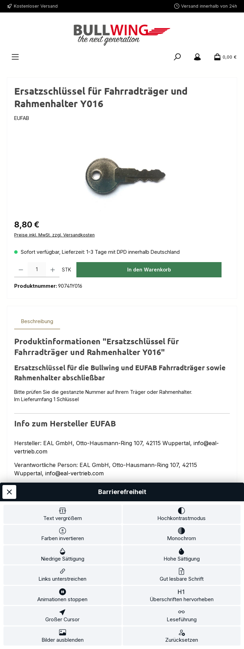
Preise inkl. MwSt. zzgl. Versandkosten (54, 234)
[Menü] (15, 57)
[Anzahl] (36, 269)
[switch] (62, 514)
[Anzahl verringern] (21, 269)
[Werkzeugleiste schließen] (9, 492)
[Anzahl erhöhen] (52, 269)
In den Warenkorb (149, 269)
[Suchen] (177, 57)
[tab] (37, 321)
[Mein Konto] (197, 57)
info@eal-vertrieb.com (74, 473)
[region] (122, 175)
